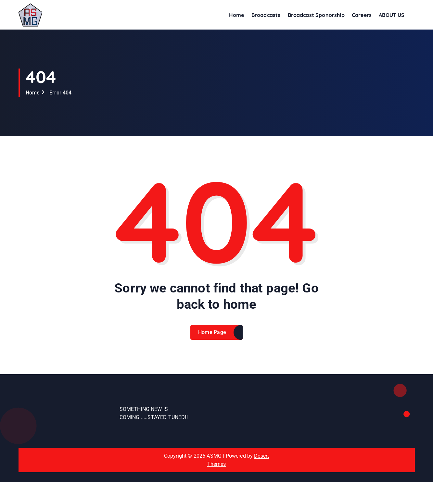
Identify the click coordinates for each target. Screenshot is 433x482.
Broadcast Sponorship (316, 15)
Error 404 (60, 93)
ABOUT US (391, 15)
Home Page (212, 336)
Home (236, 15)
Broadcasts (266, 15)
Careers (362, 15)
